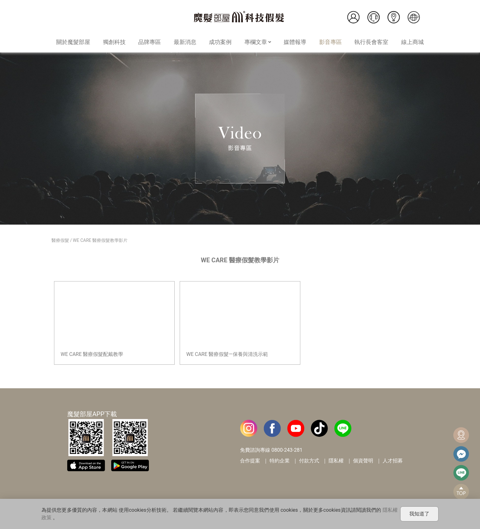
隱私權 (336, 461)
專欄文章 (257, 42)
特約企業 (280, 461)
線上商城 (412, 42)
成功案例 (220, 42)
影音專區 (330, 42)
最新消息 (185, 42)
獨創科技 (114, 42)
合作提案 (250, 461)
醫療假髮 (60, 240)
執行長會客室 (371, 42)
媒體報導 (295, 42)
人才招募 (393, 461)
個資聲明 (363, 461)
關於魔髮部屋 (73, 42)
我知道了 (419, 514)
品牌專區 (149, 42)
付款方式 (309, 461)
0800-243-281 (287, 450)
